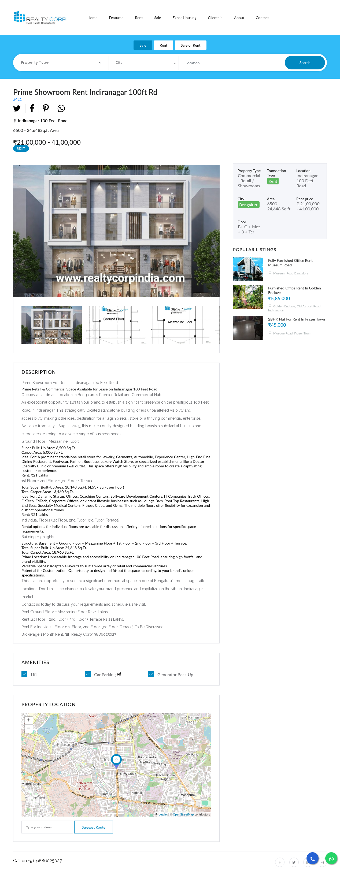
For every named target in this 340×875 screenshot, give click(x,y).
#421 (91, 94)
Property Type (35, 62)
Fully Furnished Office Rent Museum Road (290, 262)
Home (92, 17)
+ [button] (29, 721)
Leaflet (163, 814)
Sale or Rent (191, 45)
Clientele (215, 17)
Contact (262, 17)
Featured (116, 17)
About (239, 17)
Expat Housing (184, 17)
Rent (139, 17)
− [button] (29, 729)
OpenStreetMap (183, 814)
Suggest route (93, 827)
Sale (157, 17)
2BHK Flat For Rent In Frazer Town (296, 319)
